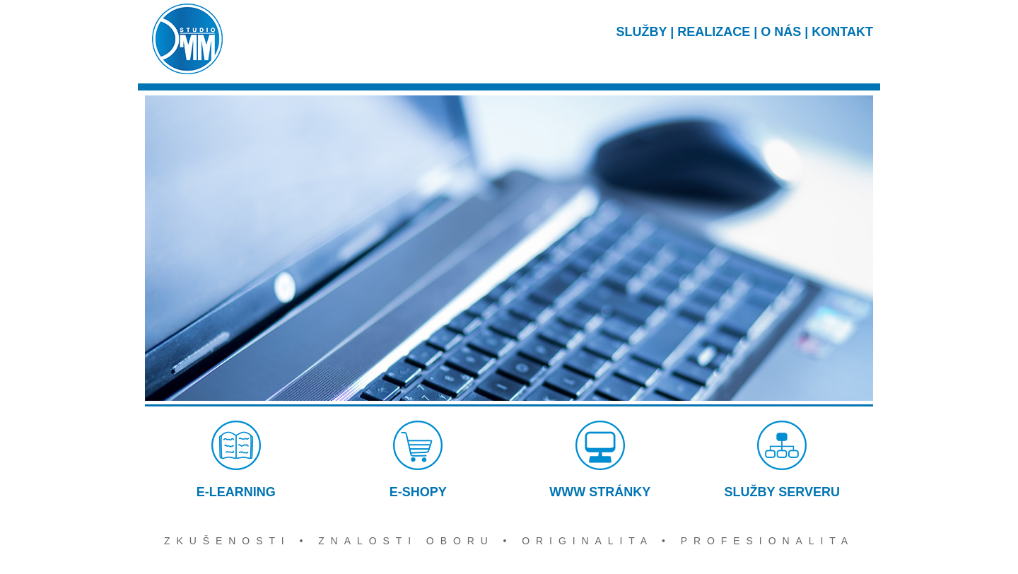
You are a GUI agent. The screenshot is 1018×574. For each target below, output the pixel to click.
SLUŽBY (641, 32)
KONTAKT (842, 32)
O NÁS (781, 32)
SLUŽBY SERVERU (782, 460)
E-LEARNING (236, 460)
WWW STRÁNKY (599, 460)
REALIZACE (713, 32)
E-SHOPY (418, 460)
